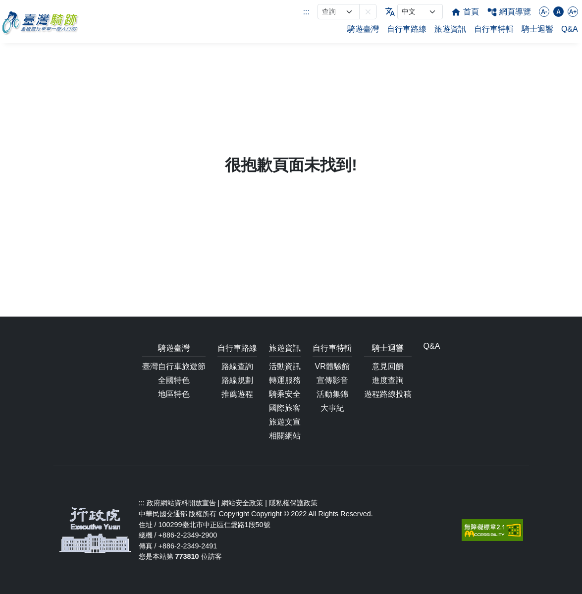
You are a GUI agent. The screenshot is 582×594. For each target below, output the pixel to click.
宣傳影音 (332, 380)
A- (544, 11)
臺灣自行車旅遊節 (174, 366)
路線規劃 (237, 380)
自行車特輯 (494, 29)
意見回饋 (388, 366)
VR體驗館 (332, 366)
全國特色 (174, 380)
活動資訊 (285, 366)
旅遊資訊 (450, 29)
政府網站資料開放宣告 (181, 503)
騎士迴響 (537, 29)
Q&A (569, 29)
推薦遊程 (237, 394)
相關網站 (285, 436)
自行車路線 (406, 29)
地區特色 (174, 394)
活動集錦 (332, 394)
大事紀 (332, 408)
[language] (420, 11)
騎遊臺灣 (363, 29)
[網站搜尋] (338, 11)
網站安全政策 (242, 503)
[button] (368, 11)
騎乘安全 (285, 394)
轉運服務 (285, 380)
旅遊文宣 (285, 422)
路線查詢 (237, 366)
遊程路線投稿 (388, 394)
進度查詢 (388, 380)
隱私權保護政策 (293, 503)
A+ (573, 11)
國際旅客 (285, 408)
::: (306, 11)
